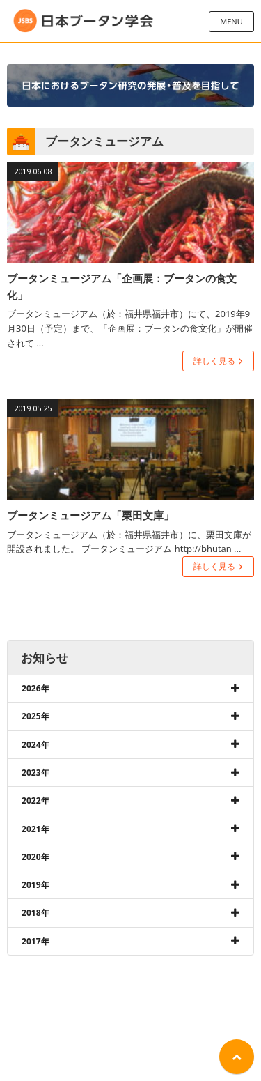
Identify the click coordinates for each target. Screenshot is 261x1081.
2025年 (35, 716)
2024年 (35, 745)
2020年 (35, 857)
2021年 (35, 829)
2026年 (35, 688)
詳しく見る (214, 361)
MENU (231, 21)
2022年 (35, 800)
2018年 (35, 913)
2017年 (35, 941)
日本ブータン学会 (83, 21)
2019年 (35, 885)
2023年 (35, 773)
